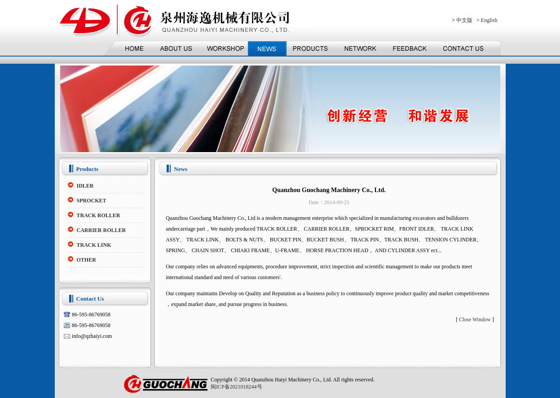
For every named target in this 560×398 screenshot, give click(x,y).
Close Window (475, 319)
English (489, 20)
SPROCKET (91, 200)
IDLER (85, 186)
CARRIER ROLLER (101, 230)
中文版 (464, 20)
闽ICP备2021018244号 (236, 387)
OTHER (86, 260)
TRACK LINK (94, 245)
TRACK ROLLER (98, 215)
